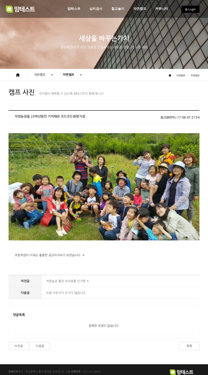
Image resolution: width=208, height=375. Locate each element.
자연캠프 (139, 8)
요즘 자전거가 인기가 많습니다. (66, 276)
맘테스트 (73, 8)
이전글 (18, 329)
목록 (189, 329)
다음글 (40, 329)
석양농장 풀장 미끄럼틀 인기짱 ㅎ (67, 265)
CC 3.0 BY (102, 368)
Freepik (34, 368)
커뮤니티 (161, 8)
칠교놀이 (117, 8)
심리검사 (95, 8)
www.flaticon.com (62, 368)
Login (190, 9)
